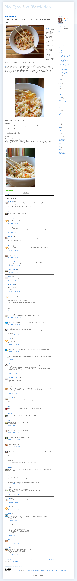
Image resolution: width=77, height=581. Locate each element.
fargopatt (10, 363)
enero (61, 76)
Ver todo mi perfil (67, 20)
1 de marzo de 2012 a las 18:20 (13, 393)
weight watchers (62, 153)
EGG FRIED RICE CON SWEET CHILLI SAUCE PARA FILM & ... (65, 56)
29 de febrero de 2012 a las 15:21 (14, 272)
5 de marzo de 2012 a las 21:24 (14, 439)
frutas (60, 110)
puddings (60, 136)
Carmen (9, 407)
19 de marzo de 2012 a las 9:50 (14, 464)
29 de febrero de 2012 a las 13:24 (14, 215)
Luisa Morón (10, 443)
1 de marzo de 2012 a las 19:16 (13, 403)
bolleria (60, 94)
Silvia (9, 450)
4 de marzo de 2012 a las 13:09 (14, 425)
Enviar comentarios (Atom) (16, 561)
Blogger (45, 575)
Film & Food (48, 28)
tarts (60, 149)
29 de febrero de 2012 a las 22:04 (14, 324)
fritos (60, 109)
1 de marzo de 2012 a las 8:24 (13, 351)
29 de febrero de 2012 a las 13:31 (14, 223)
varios (60, 150)
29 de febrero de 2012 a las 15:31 (14, 280)
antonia (9, 429)
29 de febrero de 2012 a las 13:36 (14, 232)
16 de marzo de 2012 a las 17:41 (14, 457)
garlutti (9, 467)
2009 (60, 81)
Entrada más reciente (10, 559)
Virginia (9, 295)
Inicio (31, 559)
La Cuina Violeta (11, 397)
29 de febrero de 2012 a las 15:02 (14, 257)
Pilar (9, 547)
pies (59, 132)
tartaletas (60, 146)
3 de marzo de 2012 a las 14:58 (14, 417)
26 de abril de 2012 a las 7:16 (13, 509)
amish (60, 90)
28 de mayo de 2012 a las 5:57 (13, 554)
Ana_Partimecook (11, 284)
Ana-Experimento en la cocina (13, 377)
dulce (60, 103)
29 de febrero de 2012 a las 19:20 (14, 310)
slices (60, 142)
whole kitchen (61, 155)
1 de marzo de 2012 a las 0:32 (13, 335)
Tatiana (9, 539)
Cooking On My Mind (12, 414)
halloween (61, 114)
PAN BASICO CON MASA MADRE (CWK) (64, 65)
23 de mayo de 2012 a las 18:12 (13, 544)
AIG (59, 88)
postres (60, 135)
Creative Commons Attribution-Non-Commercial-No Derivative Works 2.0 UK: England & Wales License (46, 570)
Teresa (9, 386)
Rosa (9, 355)
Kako (9, 487)
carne (60, 96)
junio (61, 52)
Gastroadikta (10, 246)
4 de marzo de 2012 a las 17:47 (13, 432)
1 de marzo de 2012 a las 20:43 (14, 410)
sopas (60, 143)
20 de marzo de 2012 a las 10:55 (14, 472)
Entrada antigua (51, 559)
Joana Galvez (10, 236)
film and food (13, 194)
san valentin (61, 139)
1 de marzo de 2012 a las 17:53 (13, 383)
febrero (61, 54)
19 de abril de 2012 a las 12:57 (13, 502)
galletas (60, 111)
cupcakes (60, 100)
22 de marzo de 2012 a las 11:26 (14, 484)
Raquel (9, 498)
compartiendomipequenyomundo (14, 219)
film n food (61, 107)
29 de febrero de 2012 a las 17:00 (14, 291)
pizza (60, 133)
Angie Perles (10, 321)
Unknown (10, 506)
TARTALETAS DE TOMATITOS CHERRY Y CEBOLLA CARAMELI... (65, 70)
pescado (60, 129)
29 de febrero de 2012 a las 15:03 (14, 265)
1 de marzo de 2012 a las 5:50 (13, 344)
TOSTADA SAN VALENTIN (64, 67)
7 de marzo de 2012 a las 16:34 (14, 446)
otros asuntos (61, 122)
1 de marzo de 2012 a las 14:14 (13, 373)
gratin (60, 113)
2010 (60, 79)
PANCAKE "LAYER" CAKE (64, 63)
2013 (60, 47)
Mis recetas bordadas (9, 570)
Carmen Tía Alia (11, 201)
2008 (60, 83)
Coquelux (9, 338)
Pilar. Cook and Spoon (12, 261)
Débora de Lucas (11, 254)
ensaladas (61, 104)
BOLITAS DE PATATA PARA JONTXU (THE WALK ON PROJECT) (65, 60)
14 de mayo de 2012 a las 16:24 (14, 535)
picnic (60, 130)
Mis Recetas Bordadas (28, 7)
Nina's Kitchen (10, 314)
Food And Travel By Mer (12, 269)
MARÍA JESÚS (11, 348)
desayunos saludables (63, 101)
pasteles (60, 126)
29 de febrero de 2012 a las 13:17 (14, 208)
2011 (60, 78)
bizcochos (60, 93)
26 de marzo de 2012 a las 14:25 (14, 494)
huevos (60, 117)
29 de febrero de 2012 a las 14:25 (14, 250)
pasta (60, 125)
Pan (59, 123)
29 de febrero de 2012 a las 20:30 (14, 317)
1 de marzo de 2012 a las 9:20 (13, 359)
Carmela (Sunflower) (12, 436)
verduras (60, 152)
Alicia (9, 421)
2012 (60, 49)
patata (60, 127)
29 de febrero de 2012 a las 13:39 (14, 242)
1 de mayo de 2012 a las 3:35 (13, 520)
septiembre (62, 50)
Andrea (9, 328)
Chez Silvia (10, 276)
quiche (60, 138)
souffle (60, 145)
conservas (61, 99)
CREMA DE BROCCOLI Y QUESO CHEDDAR (64, 73)
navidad (60, 120)
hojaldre (60, 116)
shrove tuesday (61, 140)
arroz (9, 194)
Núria (9, 212)
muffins (60, 119)
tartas (60, 148)
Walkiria (9, 513)
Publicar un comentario (11, 557)
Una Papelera (10, 476)
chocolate (60, 97)
